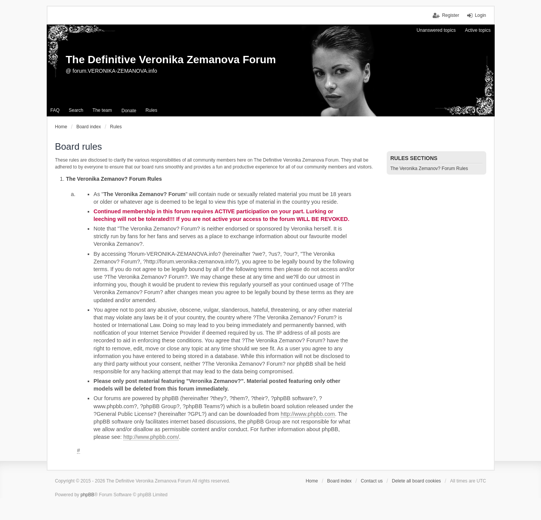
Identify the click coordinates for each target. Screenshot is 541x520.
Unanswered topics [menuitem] (436, 30)
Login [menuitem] (480, 15)
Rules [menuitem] (151, 110)
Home (312, 481)
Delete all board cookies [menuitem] (416, 481)
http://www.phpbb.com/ (151, 437)
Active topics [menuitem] (477, 30)
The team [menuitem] (102, 110)
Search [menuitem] (76, 110)
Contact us (371, 481)
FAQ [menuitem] (55, 110)
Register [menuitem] (450, 15)
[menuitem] (129, 110)
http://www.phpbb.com (308, 414)
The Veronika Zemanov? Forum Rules (429, 168)
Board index (339, 481)
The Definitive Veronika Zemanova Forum (171, 59)
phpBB (87, 494)
